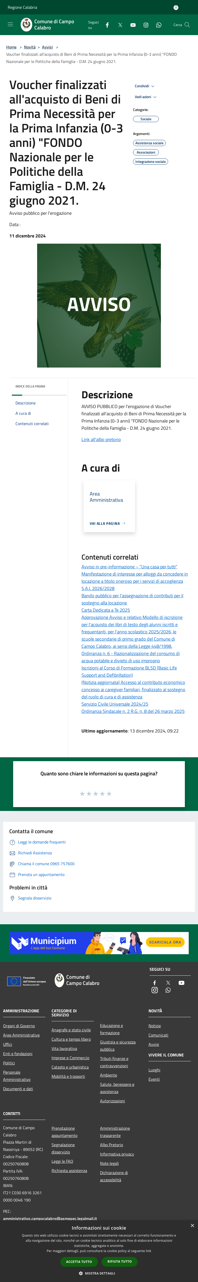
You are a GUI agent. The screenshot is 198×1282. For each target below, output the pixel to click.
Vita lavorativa (64, 1048)
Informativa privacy (117, 1154)
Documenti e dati (18, 1089)
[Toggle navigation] (10, 24)
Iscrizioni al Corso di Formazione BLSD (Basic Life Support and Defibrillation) (129, 671)
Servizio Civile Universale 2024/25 (114, 703)
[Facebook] (105, 24)
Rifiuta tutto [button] (120, 1261)
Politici (9, 1063)
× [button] (192, 1226)
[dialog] (99, 1251)
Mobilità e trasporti (68, 1076)
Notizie (154, 1026)
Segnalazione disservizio (63, 1148)
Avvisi (47, 47)
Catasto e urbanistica (70, 1067)
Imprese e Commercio (70, 1058)
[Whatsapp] (157, 24)
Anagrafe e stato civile (71, 1030)
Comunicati (158, 1035)
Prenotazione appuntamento (64, 1131)
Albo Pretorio (111, 1145)
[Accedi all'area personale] (176, 8)
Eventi (154, 1079)
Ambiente (108, 1075)
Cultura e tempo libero (71, 1039)
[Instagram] (144, 24)
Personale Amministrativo (16, 1075)
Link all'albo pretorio (101, 439)
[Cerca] (187, 25)
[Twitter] (118, 24)
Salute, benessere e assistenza (117, 1088)
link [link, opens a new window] (148, 1251)
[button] (99, 1273)
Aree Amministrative (21, 1035)
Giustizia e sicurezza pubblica (118, 1045)
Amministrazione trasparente (115, 1131)
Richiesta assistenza (69, 1170)
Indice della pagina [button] (30, 386)
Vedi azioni (146, 97)
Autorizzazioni (112, 1101)
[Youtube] (131, 24)
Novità (30, 47)
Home (11, 47)
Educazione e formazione (111, 1029)
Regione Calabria (22, 7)
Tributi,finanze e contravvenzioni (114, 1062)
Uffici (7, 1044)
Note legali (109, 1163)
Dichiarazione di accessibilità (114, 1176)
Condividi (145, 86)
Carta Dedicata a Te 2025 (105, 610)
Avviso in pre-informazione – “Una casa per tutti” (129, 566)
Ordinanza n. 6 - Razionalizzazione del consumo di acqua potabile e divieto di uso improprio (130, 657)
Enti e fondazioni (17, 1053)
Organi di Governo (19, 1026)
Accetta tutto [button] (79, 1262)
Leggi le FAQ (62, 1161)
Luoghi (154, 1070)
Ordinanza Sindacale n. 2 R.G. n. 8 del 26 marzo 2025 (133, 711)
